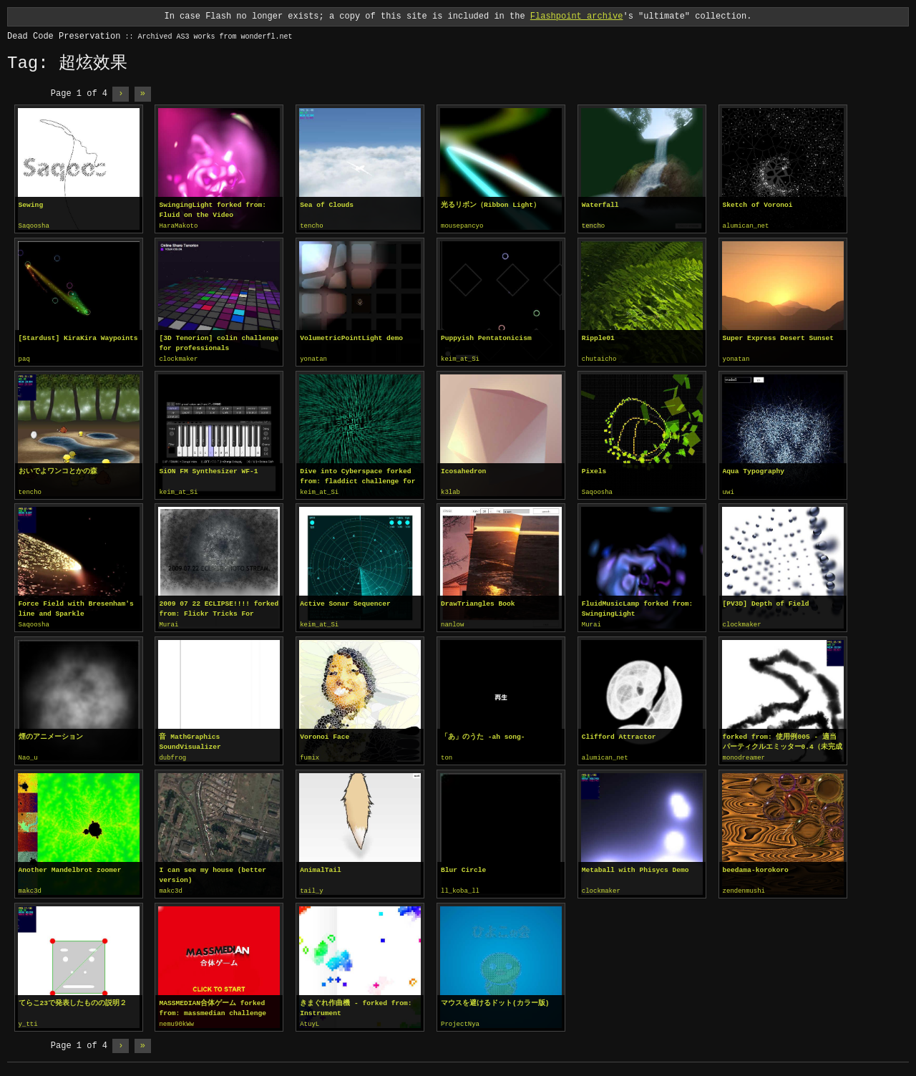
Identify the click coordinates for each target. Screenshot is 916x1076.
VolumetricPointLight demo (351, 337)
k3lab (450, 491)
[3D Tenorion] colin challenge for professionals (218, 342)
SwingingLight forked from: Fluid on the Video (212, 210)
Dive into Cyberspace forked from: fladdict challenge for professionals (357, 475)
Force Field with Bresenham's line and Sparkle (76, 606)
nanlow (452, 623)
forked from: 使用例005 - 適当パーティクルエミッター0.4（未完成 (782, 739)
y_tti (28, 1020)
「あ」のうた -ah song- (483, 734)
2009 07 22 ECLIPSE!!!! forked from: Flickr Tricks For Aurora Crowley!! (218, 607)
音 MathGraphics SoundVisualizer (189, 739)
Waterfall (600, 205)
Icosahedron (463, 470)
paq (24, 358)
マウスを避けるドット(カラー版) (495, 999)
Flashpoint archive (576, 16)
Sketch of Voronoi (758, 205)
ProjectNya (460, 1020)
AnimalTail (320, 866)
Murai (168, 623)
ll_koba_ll (460, 887)
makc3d (30, 887)
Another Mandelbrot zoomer (70, 866)
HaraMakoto (178, 226)
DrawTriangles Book (478, 601)
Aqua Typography (753, 470)
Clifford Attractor (619, 734)
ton (446, 755)
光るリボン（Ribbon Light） (490, 205)
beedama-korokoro (756, 866)
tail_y (311, 887)
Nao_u (28, 755)
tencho (311, 226)
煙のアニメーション (51, 734)
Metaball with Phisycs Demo (635, 866)
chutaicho (599, 358)
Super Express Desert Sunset (778, 337)
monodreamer (744, 755)
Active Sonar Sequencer (345, 601)
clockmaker (178, 358)
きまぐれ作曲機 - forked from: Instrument (355, 1004)
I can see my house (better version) (212, 871)
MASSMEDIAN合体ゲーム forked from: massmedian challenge (212, 1004)
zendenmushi (744, 887)
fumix (309, 755)
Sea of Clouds (327, 205)
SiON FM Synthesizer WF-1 (208, 470)
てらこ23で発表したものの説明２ (73, 999)
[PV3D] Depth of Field (766, 601)
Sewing (31, 205)
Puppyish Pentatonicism (486, 337)
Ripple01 (598, 337)
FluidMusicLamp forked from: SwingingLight (637, 606)
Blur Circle (463, 866)
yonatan (313, 358)
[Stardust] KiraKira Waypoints (78, 337)
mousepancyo (462, 226)
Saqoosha (34, 226)
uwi (728, 491)
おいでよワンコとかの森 (58, 470)
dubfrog (172, 755)
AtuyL (309, 1020)
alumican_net (746, 226)
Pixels (594, 470)
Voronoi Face (324, 734)
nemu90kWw (176, 1020)
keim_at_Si (460, 358)
